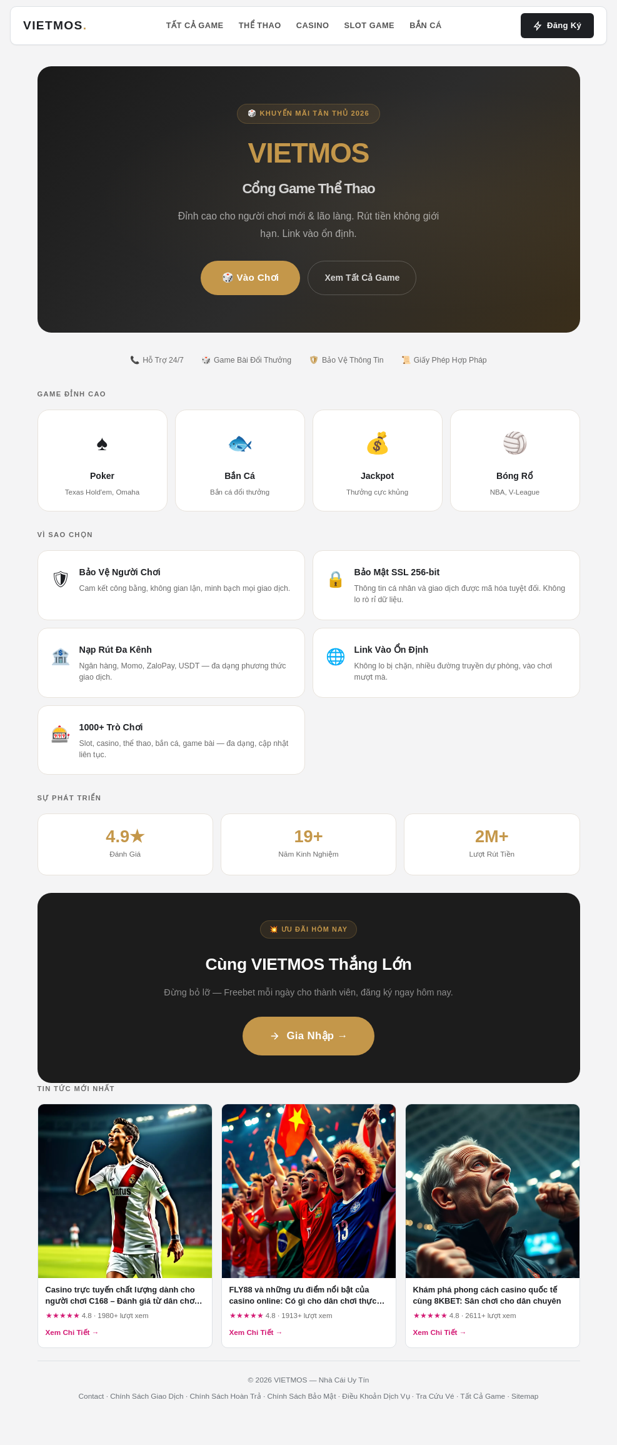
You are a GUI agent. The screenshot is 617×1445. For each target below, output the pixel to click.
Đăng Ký (557, 26)
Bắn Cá (425, 25)
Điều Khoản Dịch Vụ (375, 1396)
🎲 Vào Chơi (250, 277)
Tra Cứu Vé (435, 1396)
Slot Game (369, 25)
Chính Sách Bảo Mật (302, 1396)
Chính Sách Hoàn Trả (225, 1396)
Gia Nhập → (308, 1036)
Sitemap (524, 1396)
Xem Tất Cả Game (361, 278)
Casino (312, 25)
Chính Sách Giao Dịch (146, 1396)
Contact (91, 1396)
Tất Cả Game (195, 25)
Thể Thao (260, 25)
